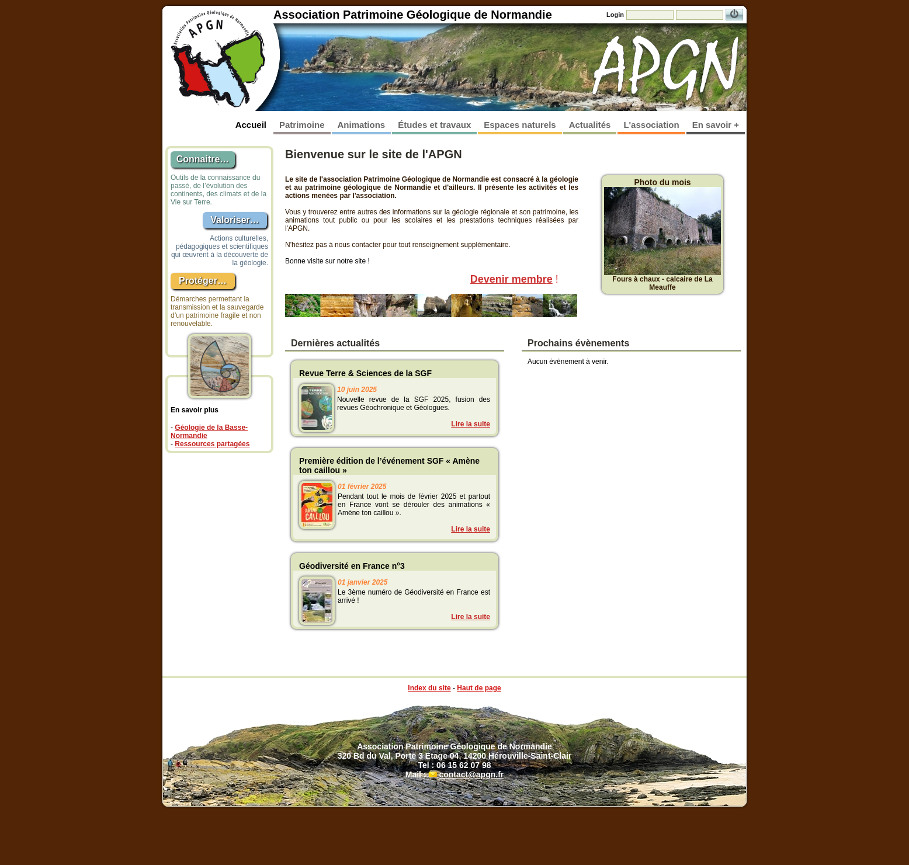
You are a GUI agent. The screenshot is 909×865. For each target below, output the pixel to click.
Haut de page (479, 688)
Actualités (590, 125)
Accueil (250, 125)
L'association (651, 125)
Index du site (429, 688)
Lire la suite (470, 424)
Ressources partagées (212, 444)
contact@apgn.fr (471, 774)
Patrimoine (302, 125)
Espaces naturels (520, 125)
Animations (362, 125)
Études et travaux (434, 125)
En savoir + (715, 125)
